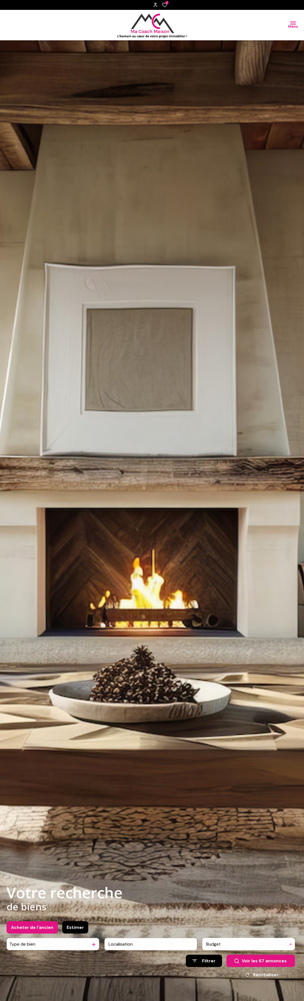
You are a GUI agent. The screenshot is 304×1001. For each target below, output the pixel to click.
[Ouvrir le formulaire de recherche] (204, 966)
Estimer (75, 932)
